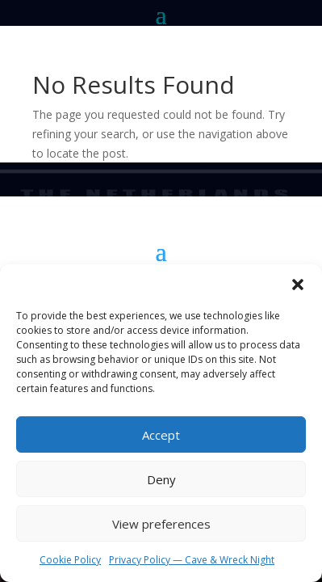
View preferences (161, 524)
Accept (161, 435)
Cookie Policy (70, 560)
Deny (161, 479)
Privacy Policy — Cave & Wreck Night (191, 560)
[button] (298, 284)
